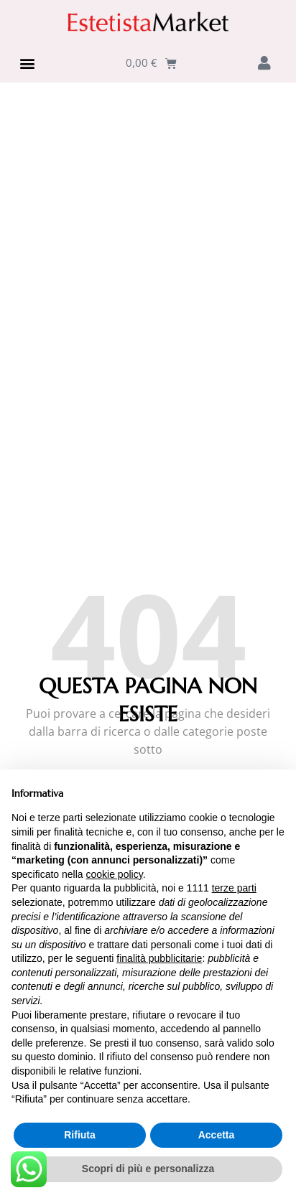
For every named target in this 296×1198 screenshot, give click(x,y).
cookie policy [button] (114, 874)
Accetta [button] (216, 1135)
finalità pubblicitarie (159, 958)
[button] (27, 63)
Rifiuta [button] (80, 1135)
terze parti (234, 888)
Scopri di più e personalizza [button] (148, 1168)
